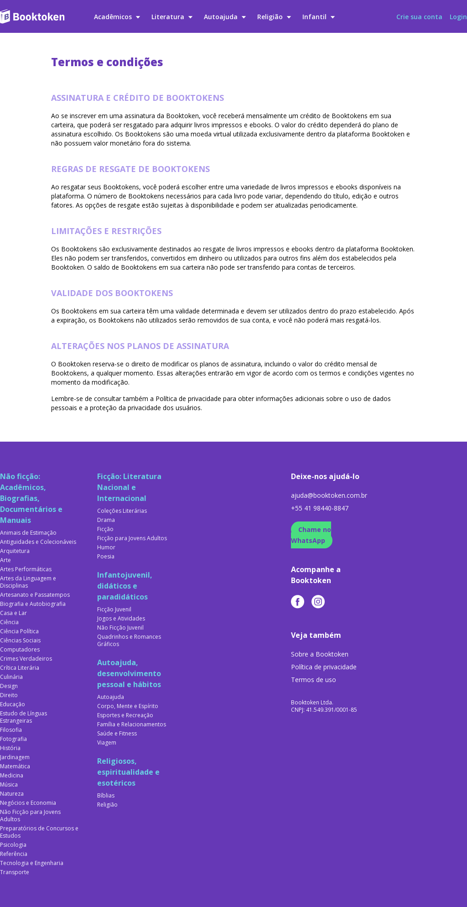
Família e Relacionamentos (131, 724)
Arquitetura (15, 551)
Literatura (172, 16)
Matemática (15, 766)
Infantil (318, 16)
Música (9, 784)
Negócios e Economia (28, 803)
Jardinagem (15, 757)
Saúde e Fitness (117, 733)
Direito (9, 695)
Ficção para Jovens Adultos (132, 538)
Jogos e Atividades (121, 618)
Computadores (20, 649)
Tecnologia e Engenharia (31, 863)
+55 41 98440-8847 (319, 508)
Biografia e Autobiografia (33, 604)
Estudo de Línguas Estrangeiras (23, 717)
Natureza (12, 794)
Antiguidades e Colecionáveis (38, 542)
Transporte (14, 872)
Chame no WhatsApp (311, 535)
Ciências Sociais (20, 640)
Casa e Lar (13, 613)
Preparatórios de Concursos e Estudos (39, 832)
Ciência (9, 622)
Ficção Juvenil (114, 609)
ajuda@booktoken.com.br (329, 495)
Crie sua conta (419, 16)
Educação (12, 704)
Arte (5, 560)
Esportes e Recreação (125, 715)
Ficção (105, 529)
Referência (13, 854)
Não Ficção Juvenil (120, 627)
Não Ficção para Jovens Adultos (30, 815)
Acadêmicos (117, 16)
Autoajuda (225, 16)
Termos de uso (313, 679)
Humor (106, 547)
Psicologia (13, 845)
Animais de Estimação (28, 533)
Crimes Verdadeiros (26, 658)
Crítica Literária (19, 668)
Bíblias (105, 795)
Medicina (11, 775)
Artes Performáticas (26, 569)
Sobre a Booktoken (319, 654)
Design (9, 686)
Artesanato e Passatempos (35, 595)
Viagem (106, 742)
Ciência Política (19, 631)
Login (458, 16)
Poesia (105, 556)
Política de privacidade (324, 666)
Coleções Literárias (122, 511)
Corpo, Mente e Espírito (127, 706)
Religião (274, 16)
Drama (106, 520)
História (10, 748)
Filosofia (11, 730)
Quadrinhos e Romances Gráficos (129, 640)
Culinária (11, 677)
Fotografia (13, 739)
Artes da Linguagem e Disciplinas (28, 582)
